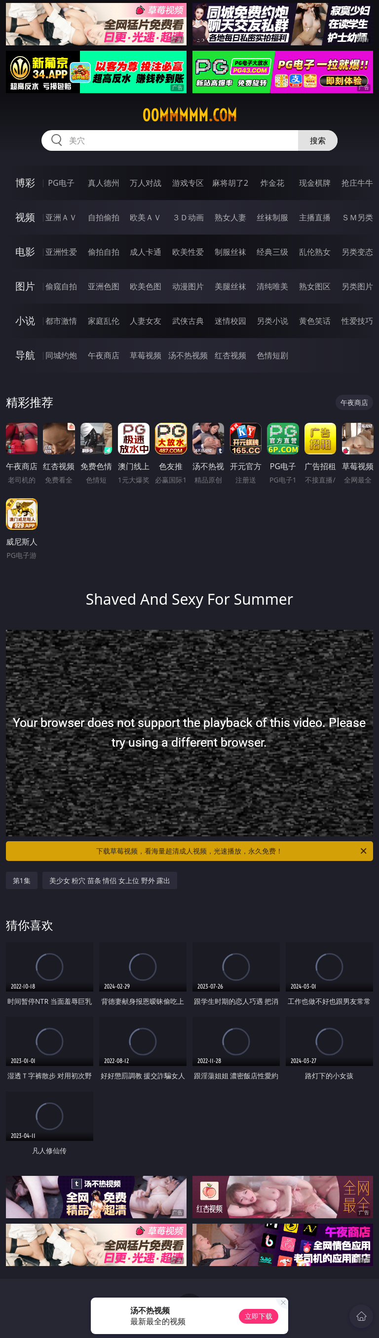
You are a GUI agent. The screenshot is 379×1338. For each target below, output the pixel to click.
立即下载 (258, 1316)
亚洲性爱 (61, 251)
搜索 (318, 140)
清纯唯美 (272, 286)
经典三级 (272, 251)
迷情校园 (230, 320)
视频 (25, 217)
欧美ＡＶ (145, 217)
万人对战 (145, 182)
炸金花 (272, 182)
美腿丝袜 (230, 286)
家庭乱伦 (103, 320)
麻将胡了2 (230, 182)
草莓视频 (145, 355)
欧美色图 (145, 286)
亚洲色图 (103, 286)
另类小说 (272, 320)
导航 (25, 355)
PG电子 (61, 182)
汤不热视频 (188, 355)
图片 (25, 286)
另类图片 (357, 286)
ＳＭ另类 (357, 217)
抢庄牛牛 (357, 182)
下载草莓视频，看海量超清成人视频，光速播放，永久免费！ (232, 851)
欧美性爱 (188, 251)
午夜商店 (103, 355)
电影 (25, 251)
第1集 (22, 880)
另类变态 (357, 251)
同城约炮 (61, 355)
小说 (25, 320)
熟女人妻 (230, 217)
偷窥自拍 (61, 286)
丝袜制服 (272, 217)
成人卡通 (145, 251)
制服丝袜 (230, 251)
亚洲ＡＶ (61, 217)
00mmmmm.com (189, 115)
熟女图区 (315, 286)
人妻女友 (145, 320)
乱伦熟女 (315, 251)
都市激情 (61, 320)
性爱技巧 (357, 320)
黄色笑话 (315, 320)
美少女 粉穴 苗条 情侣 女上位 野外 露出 (110, 880)
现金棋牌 (315, 182)
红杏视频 (230, 355)
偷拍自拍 (103, 251)
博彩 (25, 182)
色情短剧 (272, 355)
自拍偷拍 (103, 217)
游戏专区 (188, 182)
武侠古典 (188, 320)
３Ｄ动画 (188, 217)
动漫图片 (188, 286)
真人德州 (103, 182)
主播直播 (315, 217)
